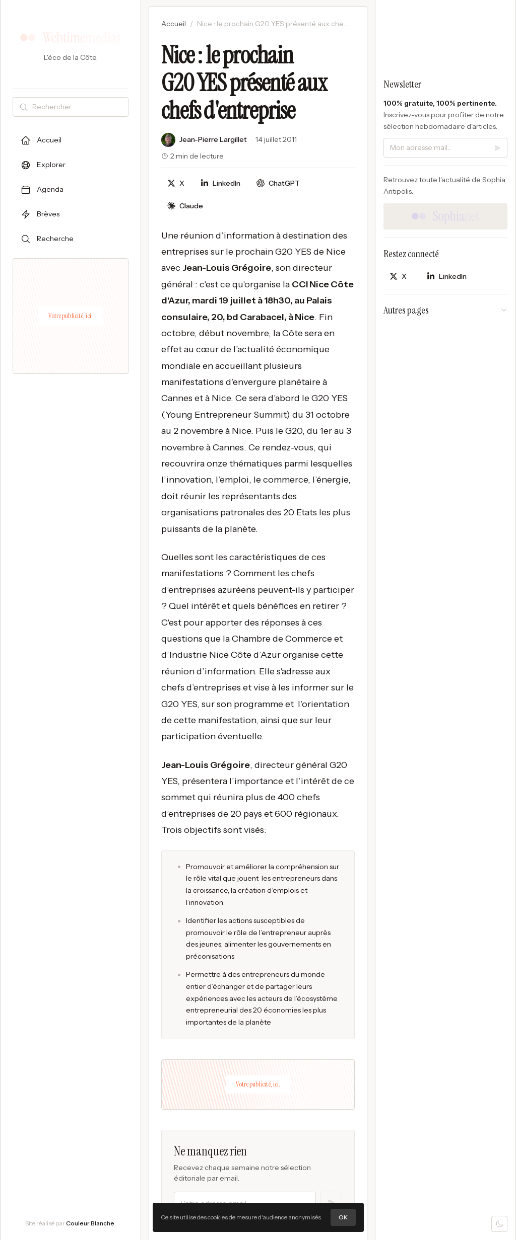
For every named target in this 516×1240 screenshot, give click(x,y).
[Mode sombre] (499, 1224)
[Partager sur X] (175, 183)
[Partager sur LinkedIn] (220, 183)
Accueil (173, 23)
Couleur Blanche (90, 1223)
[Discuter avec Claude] (185, 206)
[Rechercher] (78, 107)
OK (343, 1217)
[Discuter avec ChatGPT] (278, 183)
